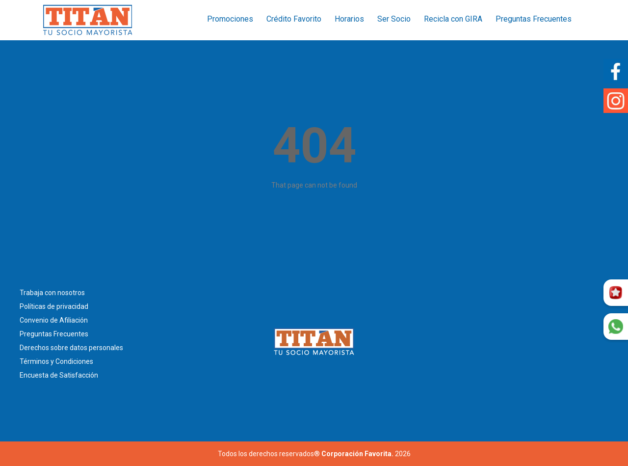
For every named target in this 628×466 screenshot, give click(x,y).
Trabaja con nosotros (52, 293)
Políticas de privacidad (54, 306)
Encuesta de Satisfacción (59, 375)
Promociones (230, 19)
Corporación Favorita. (357, 454)
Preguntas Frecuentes (534, 19)
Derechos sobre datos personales (71, 348)
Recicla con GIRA (453, 19)
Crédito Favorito (293, 19)
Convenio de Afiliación (54, 320)
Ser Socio (394, 19)
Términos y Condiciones (56, 361)
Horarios (349, 19)
